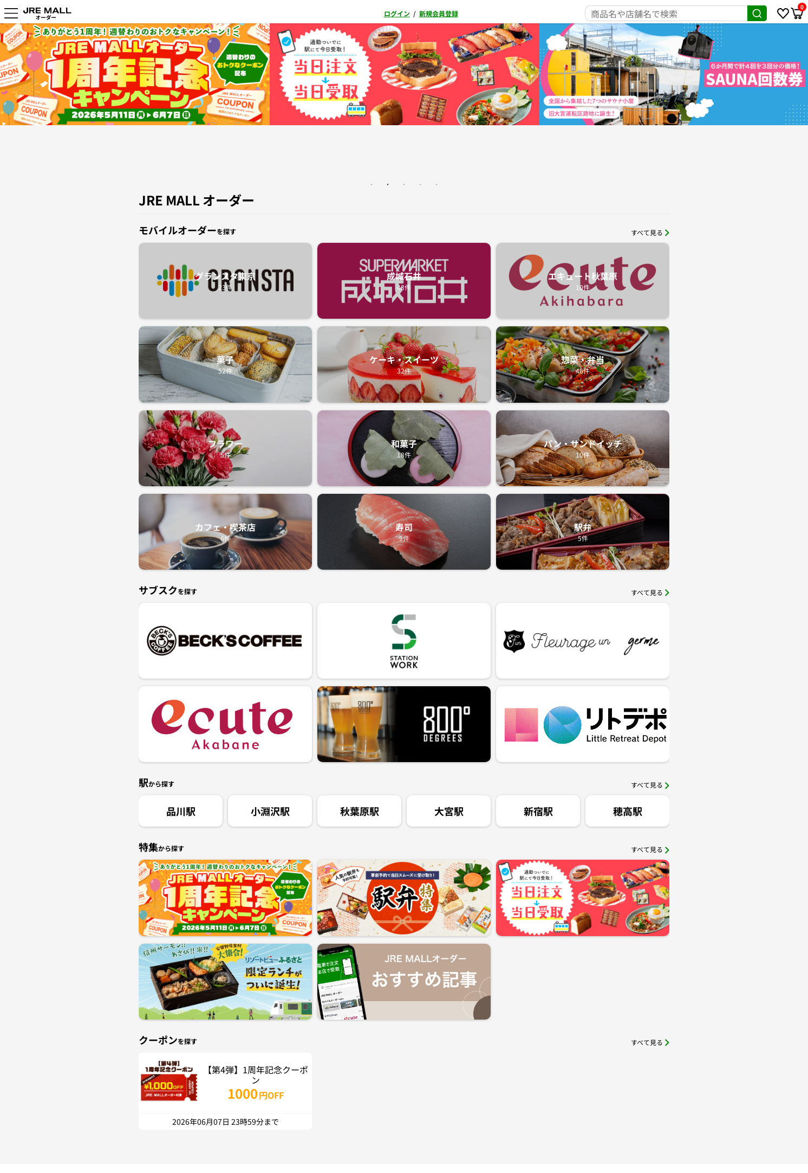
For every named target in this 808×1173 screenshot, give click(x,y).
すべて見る (650, 232)
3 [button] (404, 184)
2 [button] (387, 184)
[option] (155, 74)
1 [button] (371, 184)
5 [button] (436, 184)
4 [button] (420, 184)
